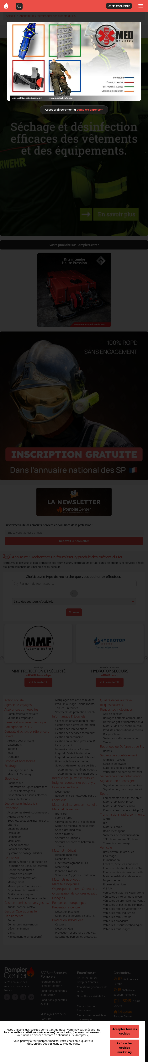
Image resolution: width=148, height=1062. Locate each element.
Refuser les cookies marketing (124, 1047)
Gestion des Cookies (39, 1043)
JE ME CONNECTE (119, 6)
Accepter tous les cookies (124, 1031)
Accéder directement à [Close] (74, 109)
